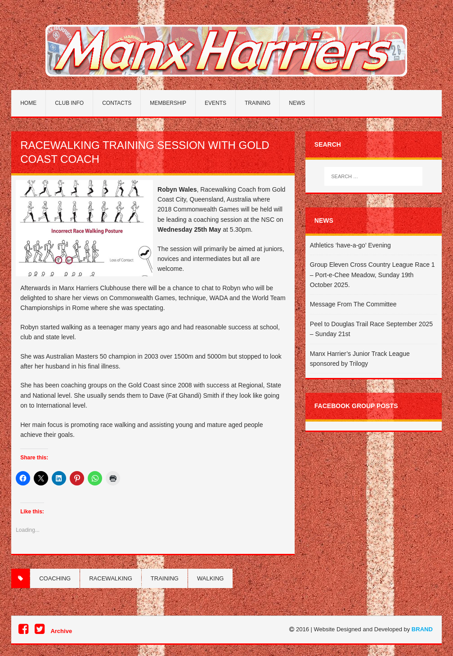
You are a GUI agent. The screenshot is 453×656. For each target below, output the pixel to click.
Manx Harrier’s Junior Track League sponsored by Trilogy (360, 358)
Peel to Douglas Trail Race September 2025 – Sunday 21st (371, 328)
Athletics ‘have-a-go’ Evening (350, 245)
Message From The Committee (353, 304)
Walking (210, 578)
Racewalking (110, 578)
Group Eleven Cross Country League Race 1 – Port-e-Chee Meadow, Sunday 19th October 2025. (372, 274)
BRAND (422, 629)
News (297, 103)
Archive (61, 631)
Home (28, 103)
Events (215, 103)
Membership (168, 103)
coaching (55, 578)
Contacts (116, 103)
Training (257, 103)
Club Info (69, 103)
